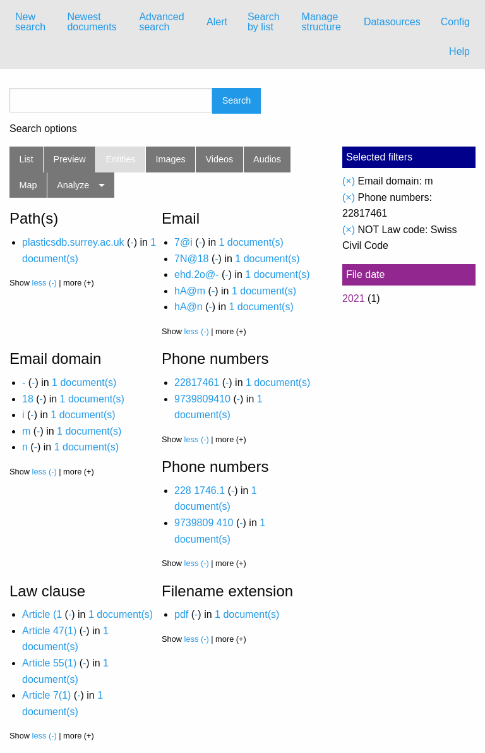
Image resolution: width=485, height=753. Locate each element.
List (26, 159)
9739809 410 (203, 522)
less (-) (44, 282)
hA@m (189, 291)
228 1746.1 (199, 490)
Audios (267, 159)
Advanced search (161, 21)
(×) (348, 181)
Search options (43, 129)
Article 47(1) (49, 630)
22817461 (196, 382)
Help (459, 51)
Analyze (73, 185)
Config (455, 21)
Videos (220, 159)
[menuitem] (31, 22)
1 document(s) (251, 242)
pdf (181, 614)
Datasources (392, 21)
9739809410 (202, 399)
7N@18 (191, 258)
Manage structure (321, 21)
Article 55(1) (49, 663)
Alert (217, 21)
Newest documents (91, 21)
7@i (183, 242)
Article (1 (42, 614)
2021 (353, 298)
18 (27, 399)
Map (28, 185)
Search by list (264, 21)
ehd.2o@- (196, 274)
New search (30, 21)
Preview (70, 159)
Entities (121, 159)
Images (171, 159)
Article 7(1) (46, 695)
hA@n (188, 306)
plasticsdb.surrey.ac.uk (73, 242)
